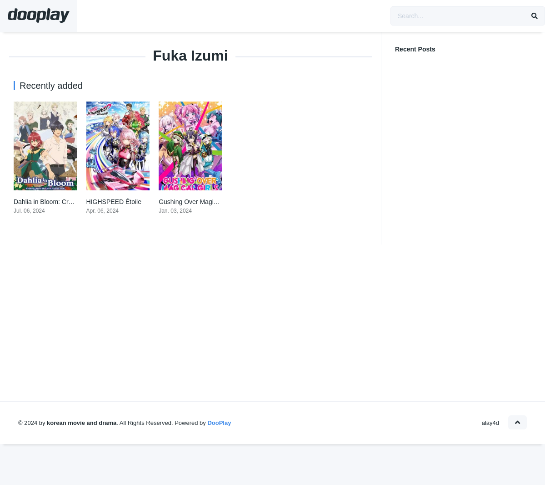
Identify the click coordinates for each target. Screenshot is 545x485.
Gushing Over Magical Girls (197, 201)
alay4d (490, 422)
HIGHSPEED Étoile (113, 201)
